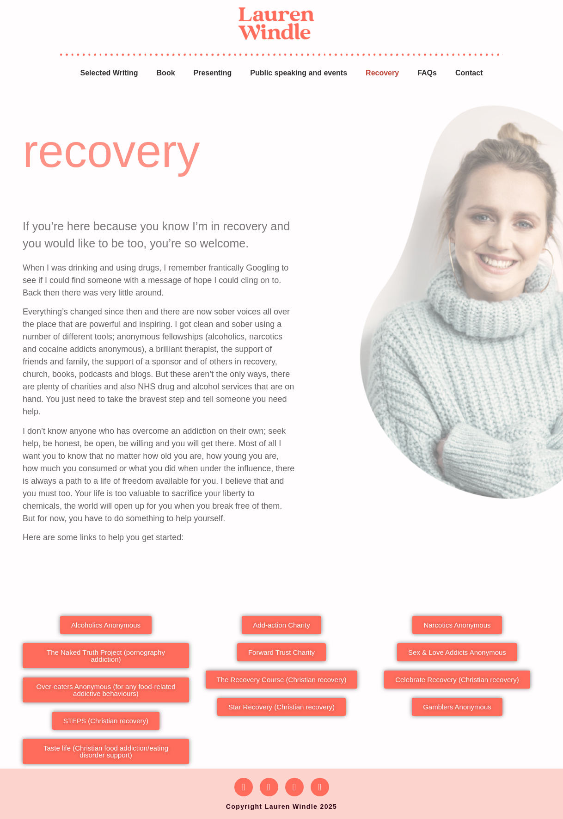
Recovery (382, 73)
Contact (469, 73)
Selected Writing (109, 73)
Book (166, 73)
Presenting (213, 73)
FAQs (427, 73)
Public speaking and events (298, 73)
